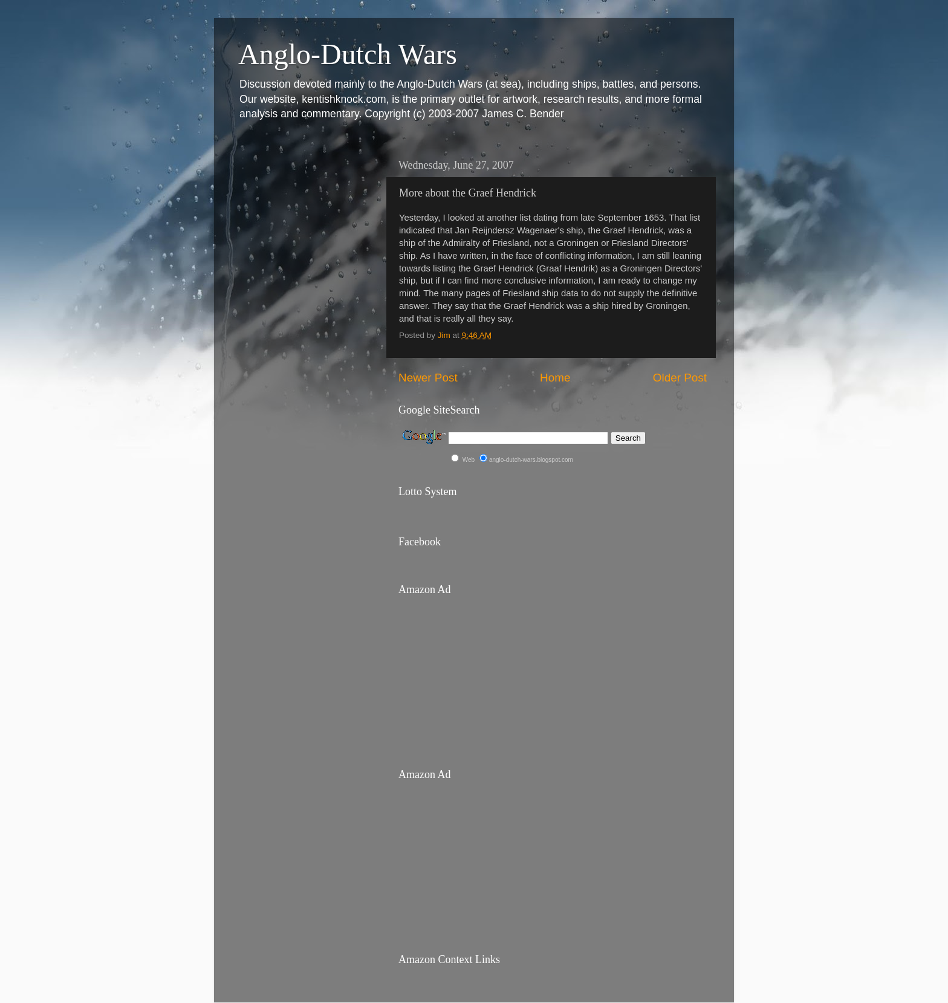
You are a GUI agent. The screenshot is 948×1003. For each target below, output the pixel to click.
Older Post (680, 377)
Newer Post (428, 377)
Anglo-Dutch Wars (347, 54)
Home (555, 377)
